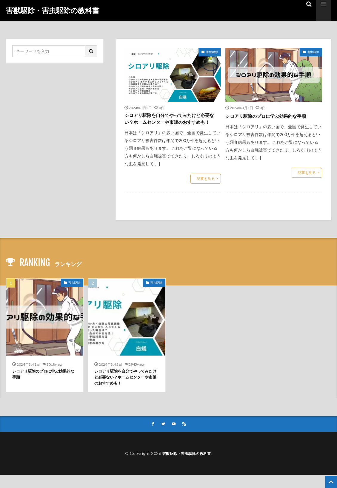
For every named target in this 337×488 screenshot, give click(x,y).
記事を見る (206, 188)
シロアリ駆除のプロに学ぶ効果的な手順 (271, 119)
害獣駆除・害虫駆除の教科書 (52, 10)
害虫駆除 (212, 52)
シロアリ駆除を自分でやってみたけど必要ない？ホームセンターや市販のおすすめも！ (170, 123)
